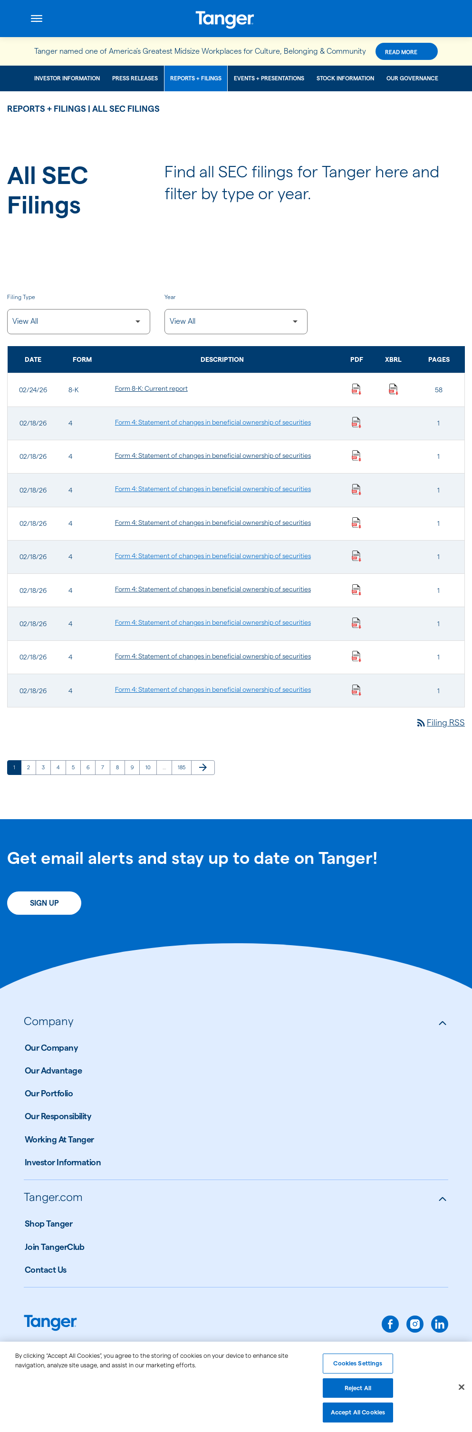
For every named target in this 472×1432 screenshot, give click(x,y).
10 (151, 767)
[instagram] (415, 1324)
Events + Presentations (269, 78)
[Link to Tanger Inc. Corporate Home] (236, 18)
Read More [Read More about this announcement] (401, 52)
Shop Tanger (48, 1223)
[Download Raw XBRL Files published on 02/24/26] (393, 388)
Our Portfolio (49, 1093)
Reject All (358, 1391)
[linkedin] (439, 1324)
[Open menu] (36, 18)
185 (183, 767)
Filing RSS (440, 722)
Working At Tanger (59, 1139)
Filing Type (21, 297)
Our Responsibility (58, 1116)
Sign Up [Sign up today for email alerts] (44, 903)
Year (169, 297)
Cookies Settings (357, 1367)
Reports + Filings (196, 78)
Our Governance (412, 78)
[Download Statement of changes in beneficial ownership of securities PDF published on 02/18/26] (356, 422)
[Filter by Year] (236, 321)
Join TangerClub (55, 1246)
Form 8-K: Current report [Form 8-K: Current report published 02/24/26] (151, 388)
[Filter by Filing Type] (78, 321)
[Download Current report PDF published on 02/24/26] (356, 388)
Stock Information (345, 78)
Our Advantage (53, 1070)
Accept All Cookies (358, 1416)
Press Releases (135, 78)
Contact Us (46, 1269)
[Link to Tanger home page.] (50, 1323)
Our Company (51, 1047)
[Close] (461, 1391)
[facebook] (390, 1324)
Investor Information (67, 78)
